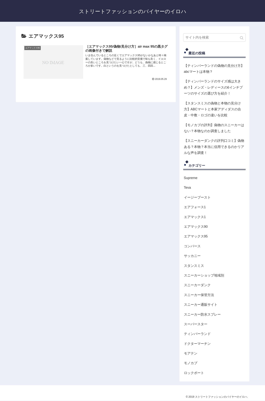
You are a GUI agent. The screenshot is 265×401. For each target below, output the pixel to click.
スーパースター (195, 324)
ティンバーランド (197, 334)
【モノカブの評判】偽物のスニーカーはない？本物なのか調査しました (214, 128)
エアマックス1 (195, 217)
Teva (187, 187)
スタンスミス (194, 266)
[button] (242, 37)
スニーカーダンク (197, 285)
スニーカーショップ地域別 (204, 275)
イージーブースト (197, 197)
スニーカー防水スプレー (202, 314)
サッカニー (192, 256)
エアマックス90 (196, 227)
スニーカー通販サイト (200, 304)
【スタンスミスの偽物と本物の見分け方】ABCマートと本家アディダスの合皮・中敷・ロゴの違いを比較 (212, 109)
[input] (214, 37)
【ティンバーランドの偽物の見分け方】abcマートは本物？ (214, 69)
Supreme (190, 178)
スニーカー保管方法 (199, 295)
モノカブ (190, 363)
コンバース (192, 246)
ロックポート (194, 373)
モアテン (190, 353)
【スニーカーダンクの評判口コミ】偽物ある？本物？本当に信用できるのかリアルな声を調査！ (214, 147)
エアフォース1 (195, 207)
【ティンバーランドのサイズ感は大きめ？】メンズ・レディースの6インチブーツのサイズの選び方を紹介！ (213, 87)
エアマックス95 (196, 236)
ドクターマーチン (197, 344)
